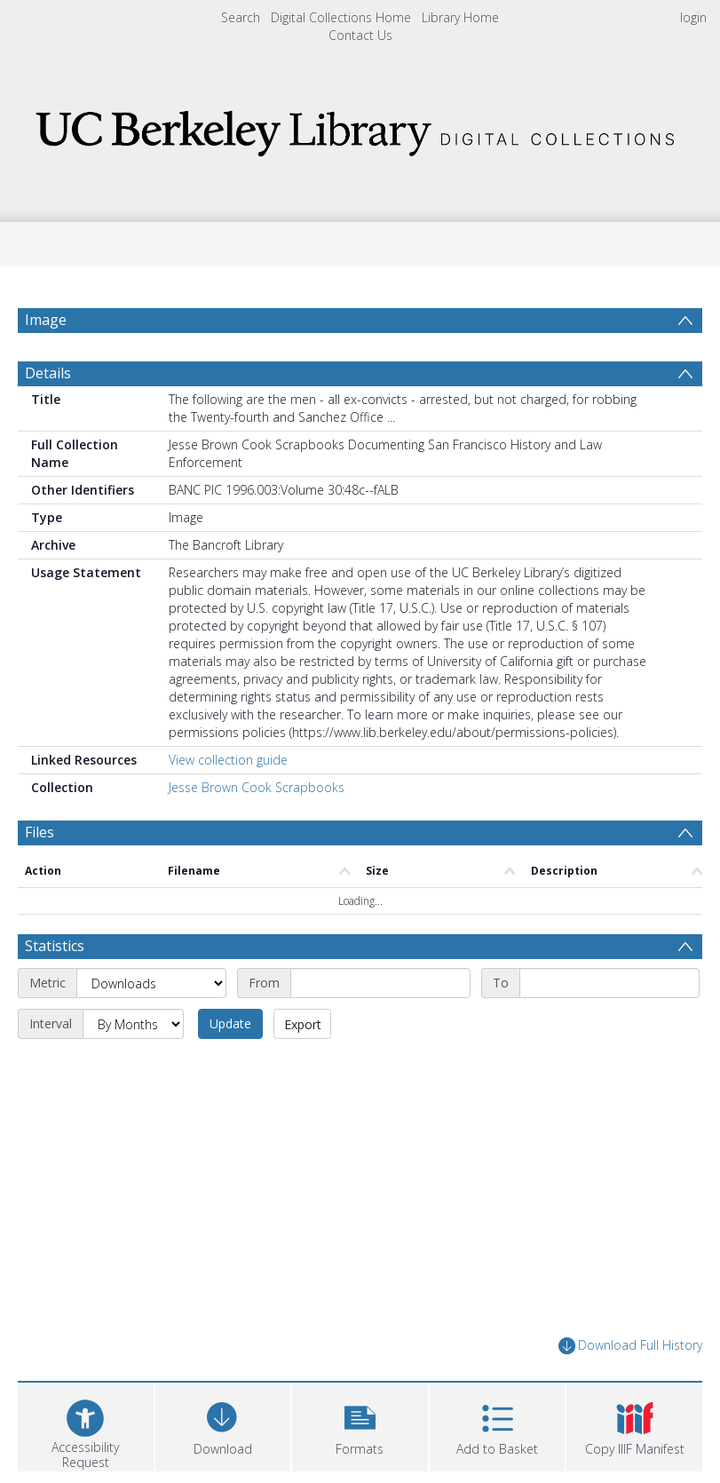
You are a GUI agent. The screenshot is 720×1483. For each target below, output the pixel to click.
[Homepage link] (360, 128)
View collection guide (228, 759)
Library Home (460, 17)
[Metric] (151, 983)
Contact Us (360, 35)
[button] (360, 1425)
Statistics (54, 946)
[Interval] (133, 1024)
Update (230, 1023)
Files (39, 832)
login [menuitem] (693, 17)
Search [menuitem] (240, 17)
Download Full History (630, 1345)
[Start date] (380, 983)
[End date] (609, 983)
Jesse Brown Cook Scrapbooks (256, 787)
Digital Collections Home (341, 17)
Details (48, 373)
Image (46, 319)
